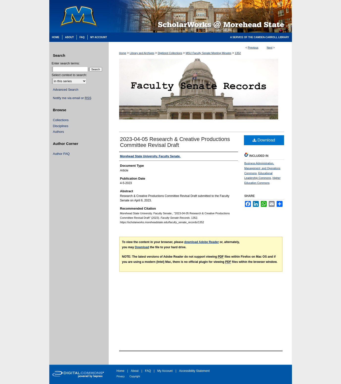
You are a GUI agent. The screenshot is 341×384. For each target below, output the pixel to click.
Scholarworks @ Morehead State (200, 16)
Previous (253, 47)
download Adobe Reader (201, 242)
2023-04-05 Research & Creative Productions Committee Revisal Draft (175, 142)
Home (122, 53)
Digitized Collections (170, 53)
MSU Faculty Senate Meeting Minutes (209, 53)
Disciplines (60, 126)
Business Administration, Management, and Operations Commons (262, 168)
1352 (238, 53)
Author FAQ (61, 154)
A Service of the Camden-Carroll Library (259, 37)
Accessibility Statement (194, 371)
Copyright (135, 376)
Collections (61, 120)
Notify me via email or (72, 98)
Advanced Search (66, 89)
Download (264, 140)
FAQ (148, 371)
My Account (165, 371)
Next (269, 47)
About (134, 371)
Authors (58, 132)
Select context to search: (69, 75)
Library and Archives (142, 53)
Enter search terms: (66, 63)
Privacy (121, 376)
